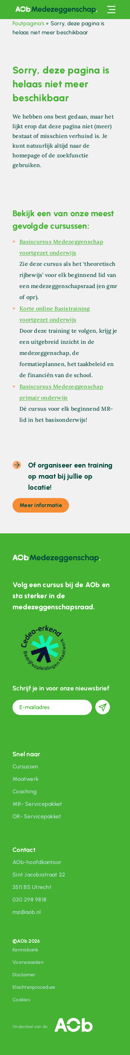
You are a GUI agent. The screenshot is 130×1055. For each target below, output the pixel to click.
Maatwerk (25, 779)
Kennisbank (25, 950)
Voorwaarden (28, 962)
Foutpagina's (28, 23)
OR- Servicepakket (36, 816)
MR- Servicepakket (37, 804)
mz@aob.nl (26, 912)
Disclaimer (24, 975)
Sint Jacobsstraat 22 (38, 874)
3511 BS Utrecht (31, 887)
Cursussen (25, 766)
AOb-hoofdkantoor (36, 862)
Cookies (21, 1000)
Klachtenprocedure (33, 987)
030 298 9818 (29, 899)
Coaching (24, 791)
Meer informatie (40, 505)
